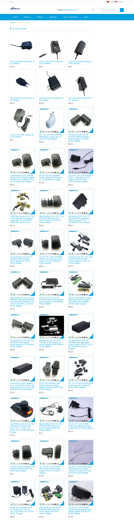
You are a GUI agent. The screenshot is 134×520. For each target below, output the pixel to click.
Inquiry (86, 17)
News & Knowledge (70, 17)
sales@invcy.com (69, 10)
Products (40, 17)
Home (15, 17)
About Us (27, 17)
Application (53, 17)
